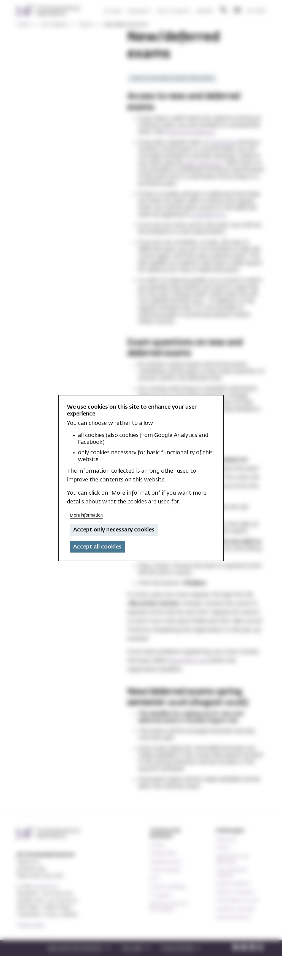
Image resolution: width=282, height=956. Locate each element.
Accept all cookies (97, 547)
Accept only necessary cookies (113, 530)
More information (86, 515)
